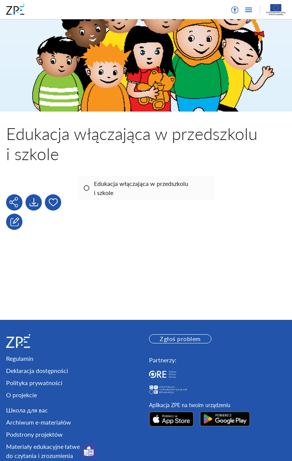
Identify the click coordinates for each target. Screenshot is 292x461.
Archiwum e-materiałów (38, 422)
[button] (235, 10)
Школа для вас (27, 410)
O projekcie (21, 394)
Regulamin (19, 358)
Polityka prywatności (34, 382)
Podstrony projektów (34, 434)
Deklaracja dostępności (37, 370)
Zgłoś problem (180, 338)
